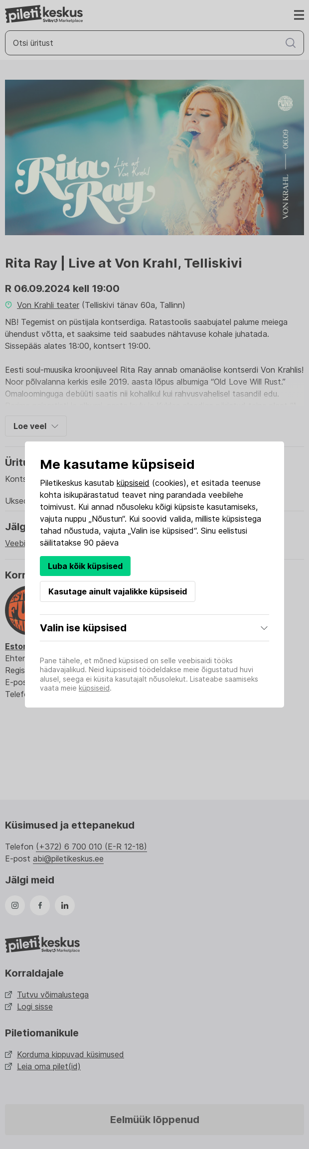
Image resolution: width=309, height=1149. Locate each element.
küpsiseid (133, 483)
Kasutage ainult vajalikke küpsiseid (117, 591)
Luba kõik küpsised (85, 566)
